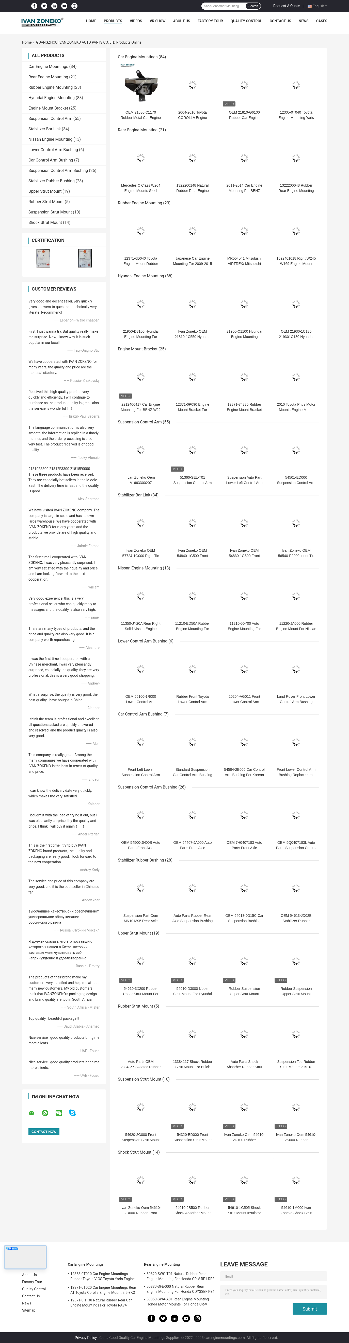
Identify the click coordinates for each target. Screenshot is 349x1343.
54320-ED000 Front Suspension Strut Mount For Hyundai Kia (192, 1140)
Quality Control (246, 21)
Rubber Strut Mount (46, 201)
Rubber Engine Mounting (50, 87)
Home (91, 21)
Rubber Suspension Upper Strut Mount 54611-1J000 (296, 994)
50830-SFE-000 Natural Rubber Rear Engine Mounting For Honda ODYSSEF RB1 (181, 1289)
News (304, 21)
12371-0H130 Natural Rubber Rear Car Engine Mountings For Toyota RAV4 (101, 1302)
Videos (136, 21)
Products (113, 21)
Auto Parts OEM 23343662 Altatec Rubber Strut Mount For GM (141, 1067)
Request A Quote (286, 6)
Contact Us (280, 21)
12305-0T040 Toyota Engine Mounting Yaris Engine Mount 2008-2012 (296, 117)
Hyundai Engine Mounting (51, 97)
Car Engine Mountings (48, 66)
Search (253, 6)
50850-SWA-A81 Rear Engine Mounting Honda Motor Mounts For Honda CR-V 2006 (178, 1302)
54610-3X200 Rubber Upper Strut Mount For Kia (140, 994)
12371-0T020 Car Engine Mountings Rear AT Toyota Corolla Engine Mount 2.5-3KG (103, 1290)
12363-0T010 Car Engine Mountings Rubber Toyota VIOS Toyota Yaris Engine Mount (102, 1277)
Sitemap (28, 1310)
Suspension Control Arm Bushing (58, 170)
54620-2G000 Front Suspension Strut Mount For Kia (141, 1140)
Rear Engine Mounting (48, 77)
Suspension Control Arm (50, 118)
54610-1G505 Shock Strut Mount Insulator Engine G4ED (244, 1213)
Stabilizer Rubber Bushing (51, 180)
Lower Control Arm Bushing (53, 149)
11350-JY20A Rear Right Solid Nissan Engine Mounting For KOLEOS (141, 628)
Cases (321, 21)
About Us (181, 21)
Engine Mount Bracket (48, 108)
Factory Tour (210, 21)
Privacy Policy (86, 1338)
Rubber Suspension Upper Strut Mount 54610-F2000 (244, 994)
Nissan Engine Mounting (50, 139)
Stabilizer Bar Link (44, 129)
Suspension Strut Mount (50, 212)
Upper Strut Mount (44, 191)
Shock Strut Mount (45, 222)
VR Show (157, 21)
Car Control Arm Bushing (50, 160)
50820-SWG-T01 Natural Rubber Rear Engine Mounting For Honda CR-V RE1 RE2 (180, 1276)
